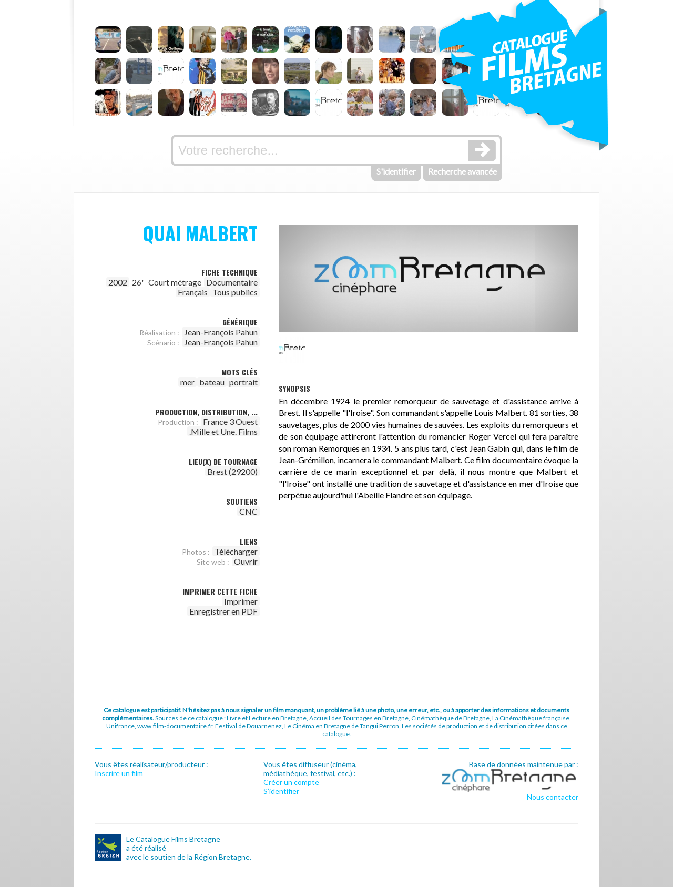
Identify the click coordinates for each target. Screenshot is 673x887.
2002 (117, 282)
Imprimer (241, 601)
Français (193, 292)
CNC (248, 511)
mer (187, 382)
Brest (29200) (232, 471)
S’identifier (281, 791)
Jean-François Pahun (221, 332)
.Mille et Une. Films (223, 431)
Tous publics (235, 292)
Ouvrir (246, 561)
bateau (212, 382)
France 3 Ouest (230, 421)
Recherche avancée (462, 171)
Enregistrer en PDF (223, 611)
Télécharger (236, 551)
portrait (243, 382)
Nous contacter (552, 796)
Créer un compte (291, 782)
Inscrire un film (119, 773)
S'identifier (396, 171)
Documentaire (232, 282)
